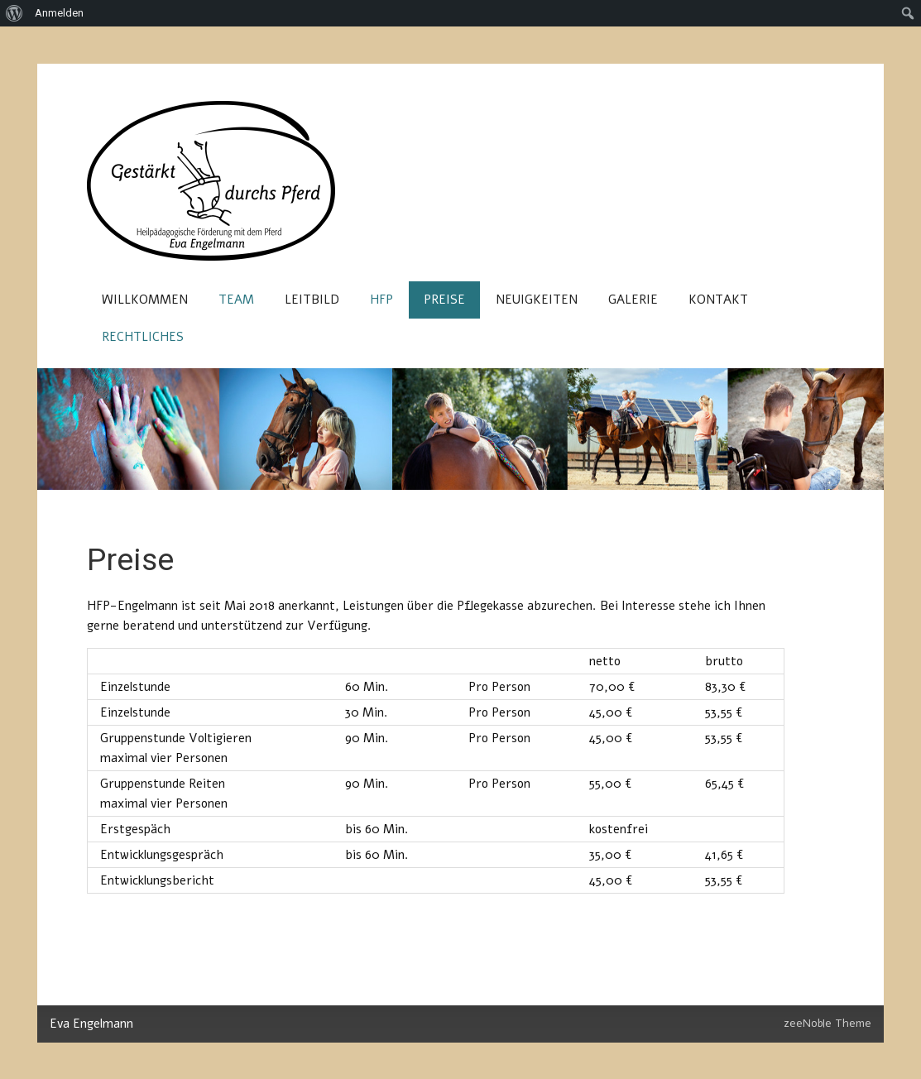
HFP (381, 299)
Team (236, 299)
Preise (444, 299)
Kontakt (718, 299)
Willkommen (145, 299)
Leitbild (312, 299)
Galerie (633, 299)
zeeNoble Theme (827, 1023)
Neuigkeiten (537, 299)
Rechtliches (143, 336)
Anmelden (59, 13)
